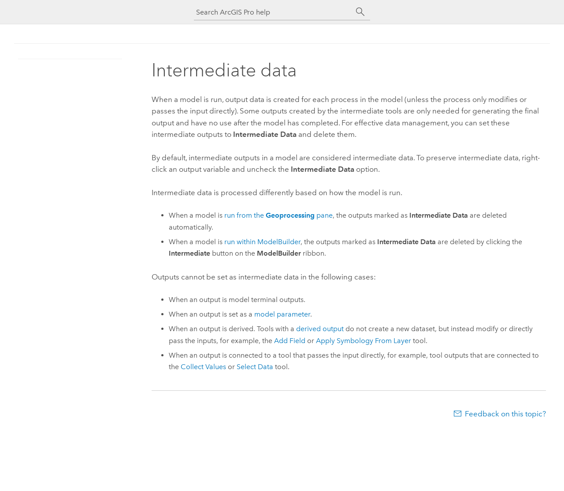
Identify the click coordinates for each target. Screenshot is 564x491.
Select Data (255, 367)
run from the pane (278, 215)
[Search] (360, 12)
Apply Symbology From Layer (363, 340)
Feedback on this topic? (505, 413)
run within (262, 242)
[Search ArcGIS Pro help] (273, 12)
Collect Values (203, 367)
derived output (320, 329)
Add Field (289, 340)
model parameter (282, 314)
